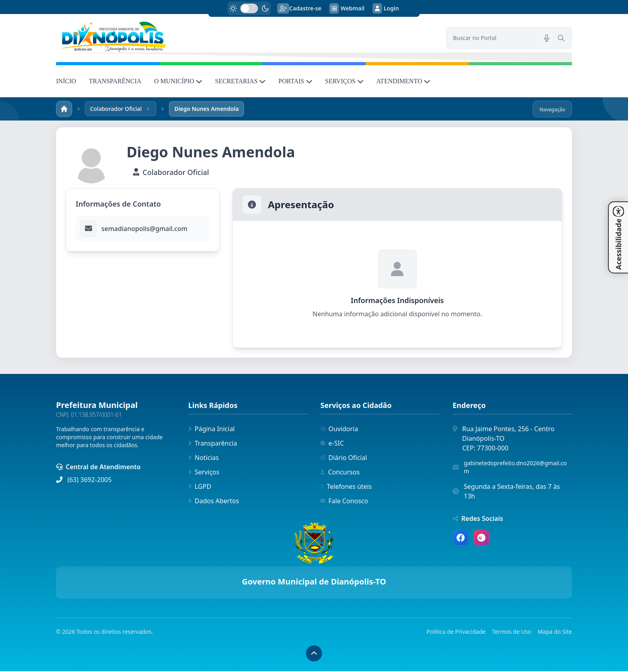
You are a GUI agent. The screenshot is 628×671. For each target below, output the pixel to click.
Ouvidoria (339, 428)
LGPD (199, 486)
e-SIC (332, 443)
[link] (246, 37)
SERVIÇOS (344, 81)
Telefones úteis (346, 486)
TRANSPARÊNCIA (115, 81)
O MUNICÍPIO (178, 81)
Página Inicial (211, 428)
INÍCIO (66, 81)
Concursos (340, 472)
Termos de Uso (511, 631)
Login (385, 8)
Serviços (203, 472)
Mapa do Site (554, 631)
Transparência (212, 443)
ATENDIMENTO (403, 81)
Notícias (203, 457)
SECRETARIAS (240, 81)
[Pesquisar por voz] (546, 38)
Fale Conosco (344, 500)
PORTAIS (295, 81)
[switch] (249, 8)
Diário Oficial (343, 457)
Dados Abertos (213, 500)
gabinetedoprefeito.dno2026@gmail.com (515, 467)
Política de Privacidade (456, 631)
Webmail (346, 8)
